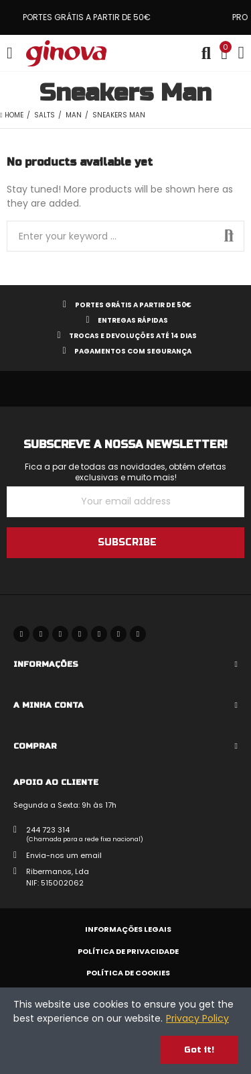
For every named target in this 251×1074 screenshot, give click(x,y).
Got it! (199, 1049)
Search (229, 236)
